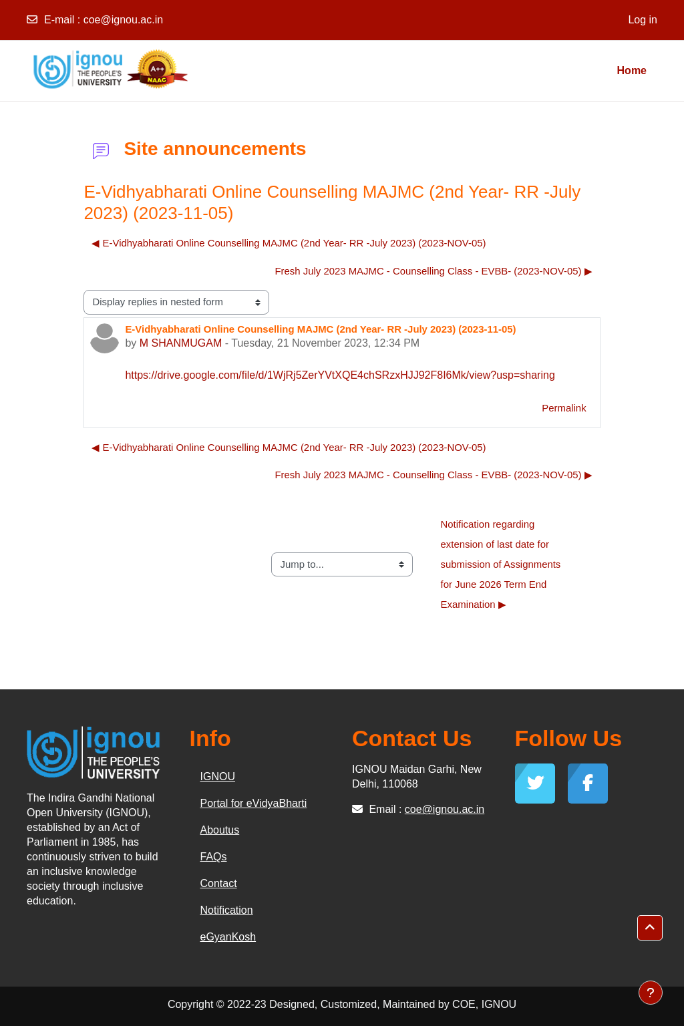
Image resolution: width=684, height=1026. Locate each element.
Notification (226, 910)
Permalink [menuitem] (564, 407)
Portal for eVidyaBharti (253, 803)
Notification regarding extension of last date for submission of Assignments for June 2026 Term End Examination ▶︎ (502, 563)
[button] (650, 927)
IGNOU (217, 776)
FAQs (213, 856)
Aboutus (220, 830)
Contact (218, 883)
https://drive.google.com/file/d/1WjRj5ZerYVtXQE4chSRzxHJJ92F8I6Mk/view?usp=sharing (339, 375)
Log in (642, 19)
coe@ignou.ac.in (123, 19)
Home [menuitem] (632, 70)
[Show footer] (651, 993)
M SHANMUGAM (181, 343)
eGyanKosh (228, 937)
